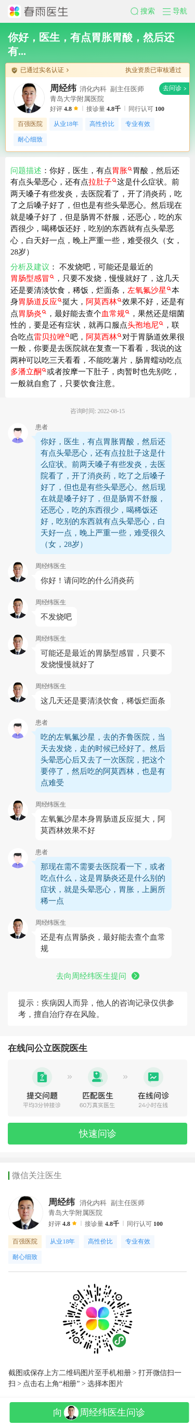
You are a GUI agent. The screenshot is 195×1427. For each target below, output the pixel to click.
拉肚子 (102, 182)
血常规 (115, 313)
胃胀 (122, 170)
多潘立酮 (28, 372)
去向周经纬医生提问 (97, 976)
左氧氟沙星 (149, 290)
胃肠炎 (32, 313)
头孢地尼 (145, 325)
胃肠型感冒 (32, 278)
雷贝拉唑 (52, 337)
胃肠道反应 (40, 302)
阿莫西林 (104, 302)
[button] (147, 11)
